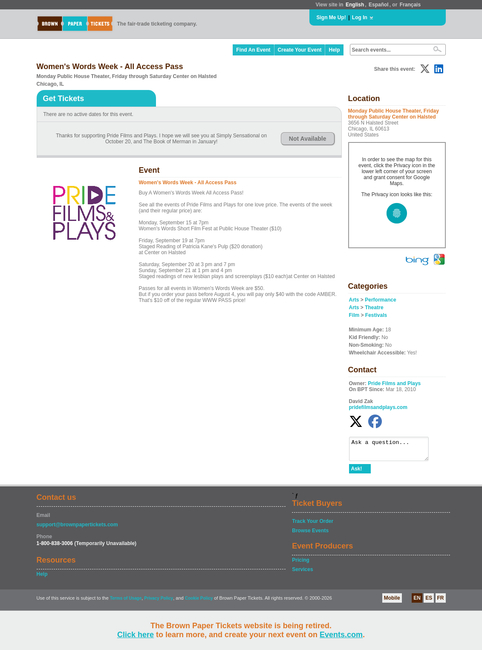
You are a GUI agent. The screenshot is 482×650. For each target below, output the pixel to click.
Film (354, 315)
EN (417, 602)
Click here (135, 634)
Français (410, 5)
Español (379, 5)
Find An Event (253, 50)
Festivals (376, 315)
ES (428, 602)
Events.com (341, 634)
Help (334, 50)
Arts (354, 300)
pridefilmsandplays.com (378, 407)
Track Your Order (312, 525)
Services (302, 573)
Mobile (392, 602)
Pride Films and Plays (394, 383)
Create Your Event (300, 50)
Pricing (300, 564)
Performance (380, 300)
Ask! (356, 473)
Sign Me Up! (331, 17)
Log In (359, 17)
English (355, 5)
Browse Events (310, 534)
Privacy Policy (158, 602)
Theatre (374, 307)
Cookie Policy (199, 602)
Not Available (307, 138)
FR (440, 602)
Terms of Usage (125, 602)
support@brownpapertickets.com (77, 528)
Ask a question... (393, 451)
